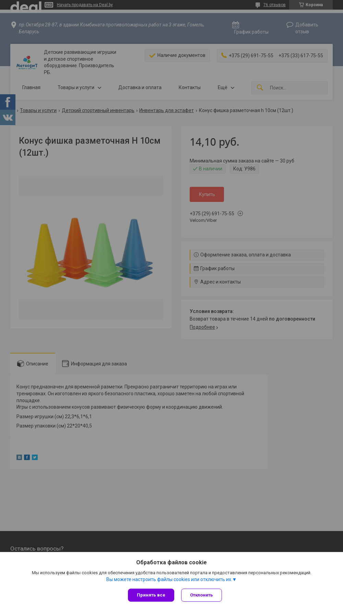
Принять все (151, 595)
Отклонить (201, 595)
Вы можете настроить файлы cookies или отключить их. (169, 579)
